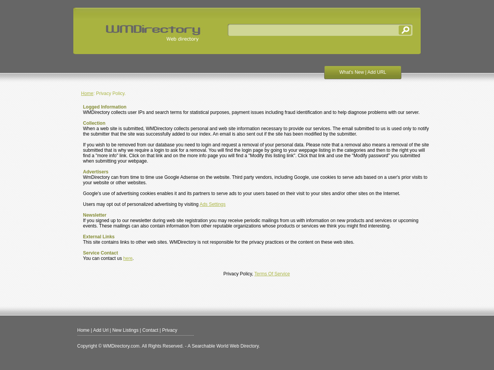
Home (87, 93)
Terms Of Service (272, 274)
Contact (150, 330)
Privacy (169, 330)
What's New (351, 72)
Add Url (100, 330)
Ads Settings (212, 204)
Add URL (376, 72)
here (127, 258)
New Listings (125, 330)
